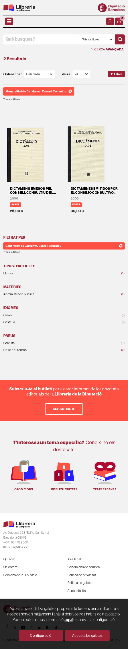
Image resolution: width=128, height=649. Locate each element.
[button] (119, 21)
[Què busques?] (41, 39)
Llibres (53, 273)
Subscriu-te (64, 409)
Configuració (40, 635)
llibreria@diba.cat (16, 547)
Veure (66, 74)
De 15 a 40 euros (53, 350)
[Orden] (39, 74)
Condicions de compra (83, 567)
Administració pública (53, 294)
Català (53, 315)
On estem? (11, 567)
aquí (69, 619)
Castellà (53, 322)
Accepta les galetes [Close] (87, 635)
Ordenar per (12, 74)
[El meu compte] (110, 21)
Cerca (107, 49)
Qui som (9, 559)
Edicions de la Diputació (20, 575)
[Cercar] (120, 39)
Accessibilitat (77, 591)
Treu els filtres (11, 99)
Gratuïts (53, 343)
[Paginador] (81, 74)
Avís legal (74, 559)
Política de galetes (80, 583)
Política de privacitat (81, 575)
